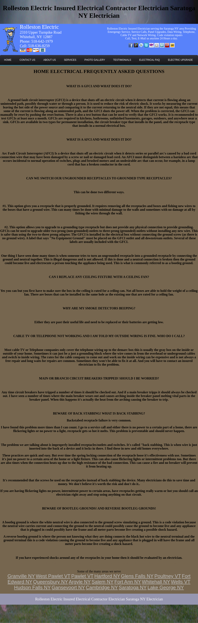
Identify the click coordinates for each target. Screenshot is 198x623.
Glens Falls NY (137, 576)
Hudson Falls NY (32, 587)
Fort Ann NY (127, 581)
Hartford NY (107, 576)
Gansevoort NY (68, 587)
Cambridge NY (102, 587)
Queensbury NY (50, 581)
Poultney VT (167, 576)
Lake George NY (165, 587)
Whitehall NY (156, 581)
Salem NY (103, 581)
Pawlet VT (82, 576)
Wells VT (180, 581)
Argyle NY (80, 581)
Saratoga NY (133, 587)
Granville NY (21, 576)
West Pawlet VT (53, 576)
